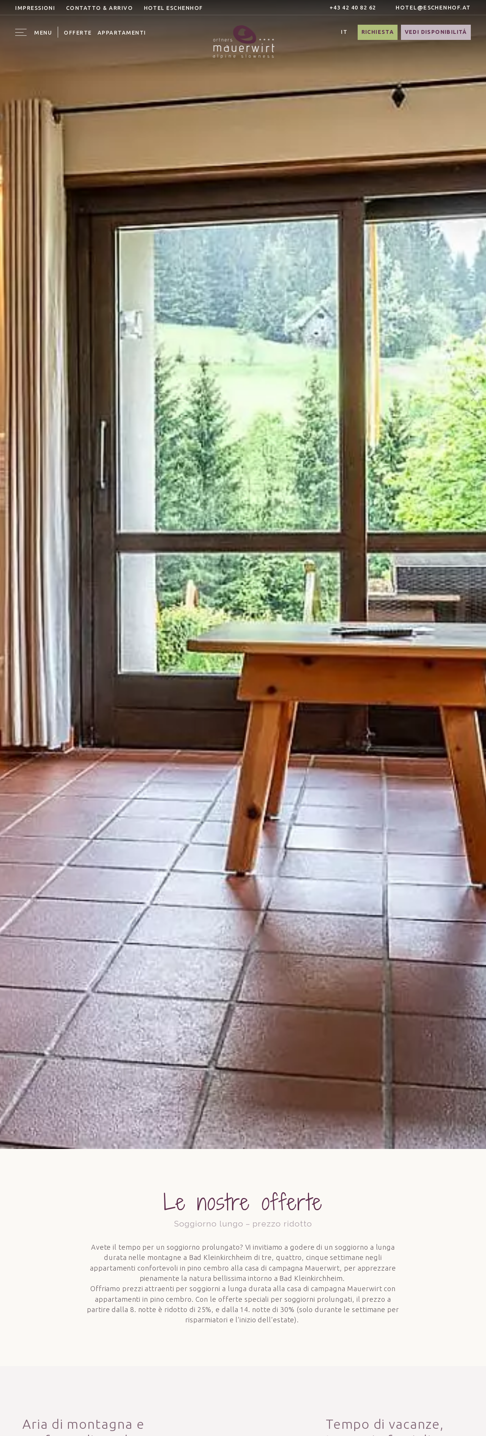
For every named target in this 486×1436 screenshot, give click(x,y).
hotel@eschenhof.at (429, 7)
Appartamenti (122, 33)
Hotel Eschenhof (173, 8)
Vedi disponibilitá (436, 32)
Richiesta (377, 32)
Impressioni (35, 8)
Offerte (78, 33)
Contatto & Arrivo (99, 8)
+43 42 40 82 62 (348, 7)
